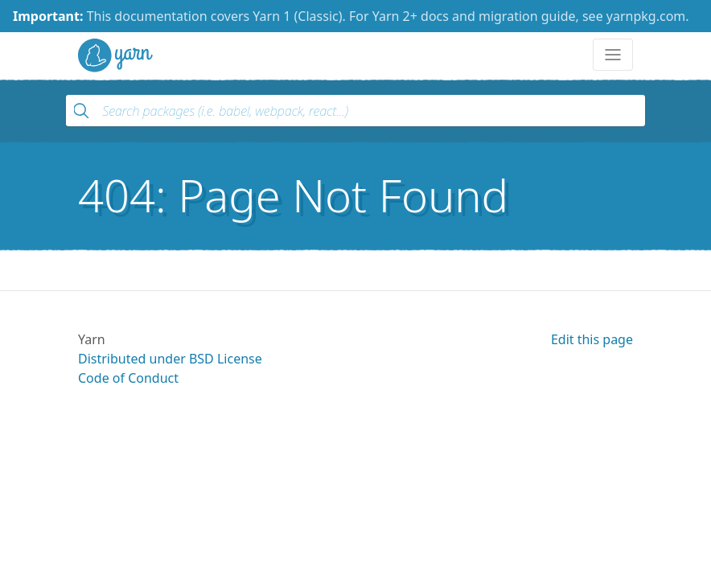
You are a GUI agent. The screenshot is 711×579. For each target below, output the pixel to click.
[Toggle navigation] (613, 55)
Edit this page (592, 339)
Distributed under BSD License (170, 359)
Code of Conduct (128, 378)
